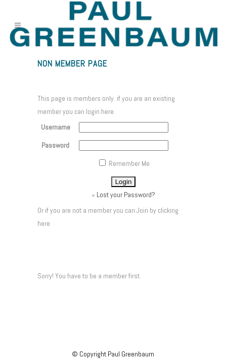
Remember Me (124, 163)
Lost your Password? (126, 194)
